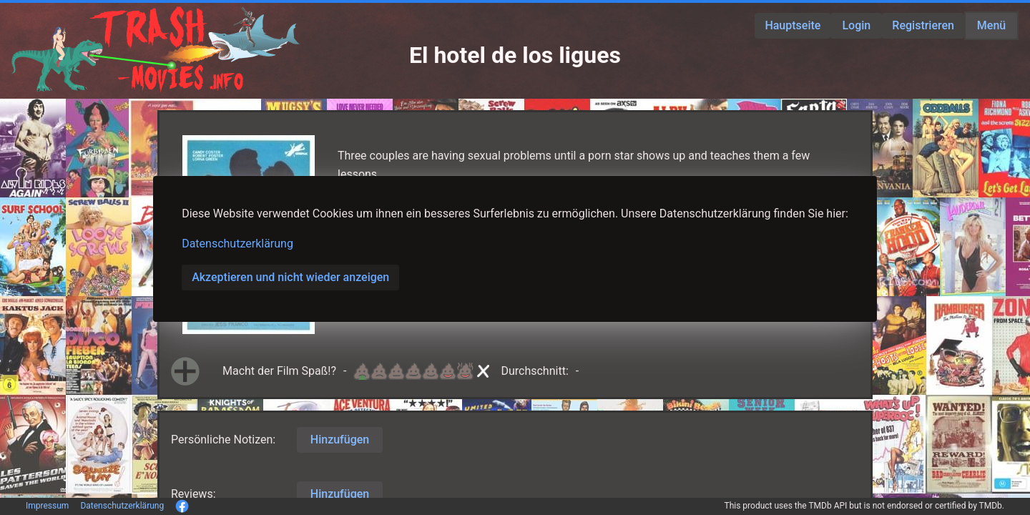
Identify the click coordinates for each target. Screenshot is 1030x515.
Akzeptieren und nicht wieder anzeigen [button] (290, 277)
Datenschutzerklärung (237, 243)
